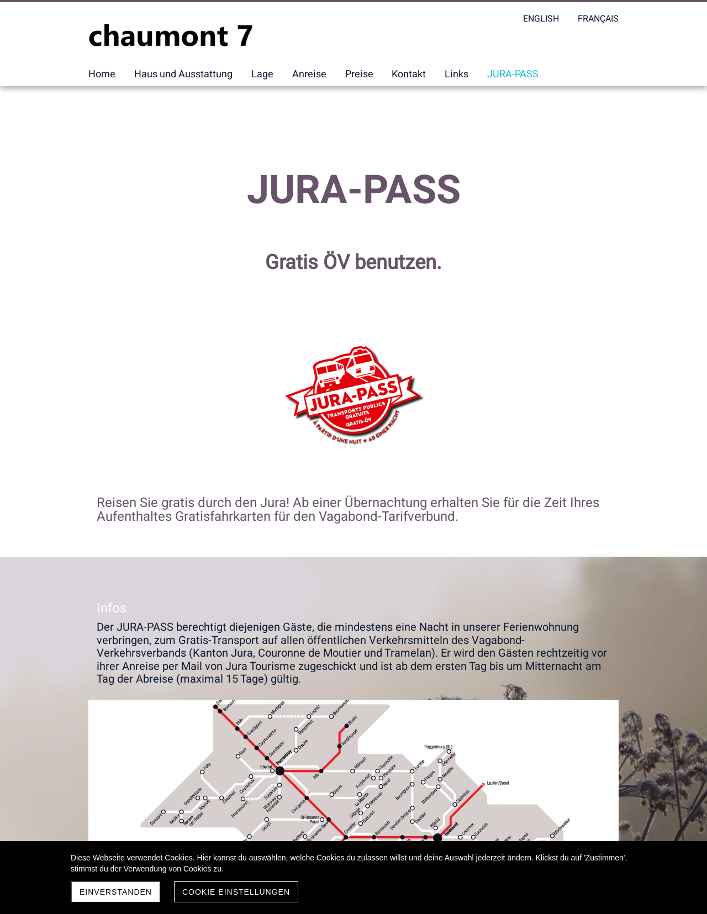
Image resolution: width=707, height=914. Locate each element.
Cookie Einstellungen (236, 891)
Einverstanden (116, 891)
